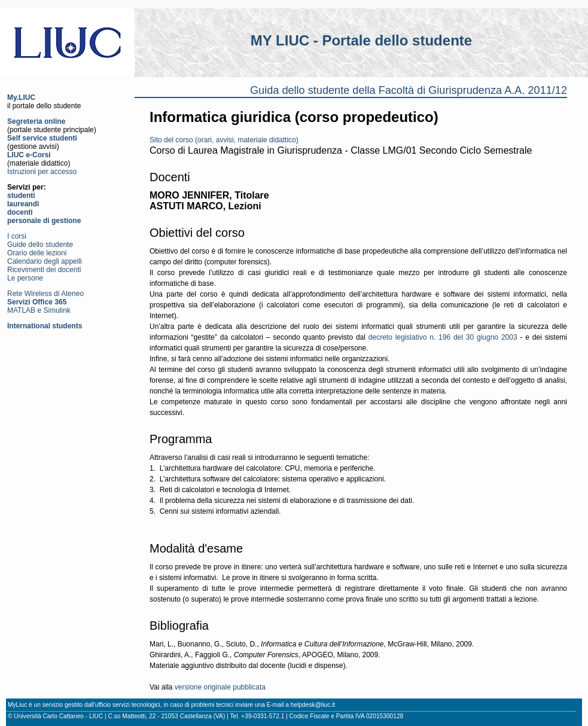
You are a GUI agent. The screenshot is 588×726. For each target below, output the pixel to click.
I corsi (16, 236)
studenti (21, 195)
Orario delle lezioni (36, 253)
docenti (20, 212)
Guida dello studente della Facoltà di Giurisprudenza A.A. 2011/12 (408, 90)
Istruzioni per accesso (42, 171)
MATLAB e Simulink (39, 310)
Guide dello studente (40, 244)
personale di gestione (44, 220)
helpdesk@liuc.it (313, 704)
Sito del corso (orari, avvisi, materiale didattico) (224, 140)
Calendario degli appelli (44, 261)
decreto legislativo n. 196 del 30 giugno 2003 (442, 337)
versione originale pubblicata (220, 687)
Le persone (25, 278)
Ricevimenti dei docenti (44, 270)
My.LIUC (21, 97)
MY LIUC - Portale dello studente (361, 40)
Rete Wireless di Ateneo (45, 293)
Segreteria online (36, 121)
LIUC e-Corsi (29, 155)
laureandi (23, 204)
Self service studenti (42, 138)
